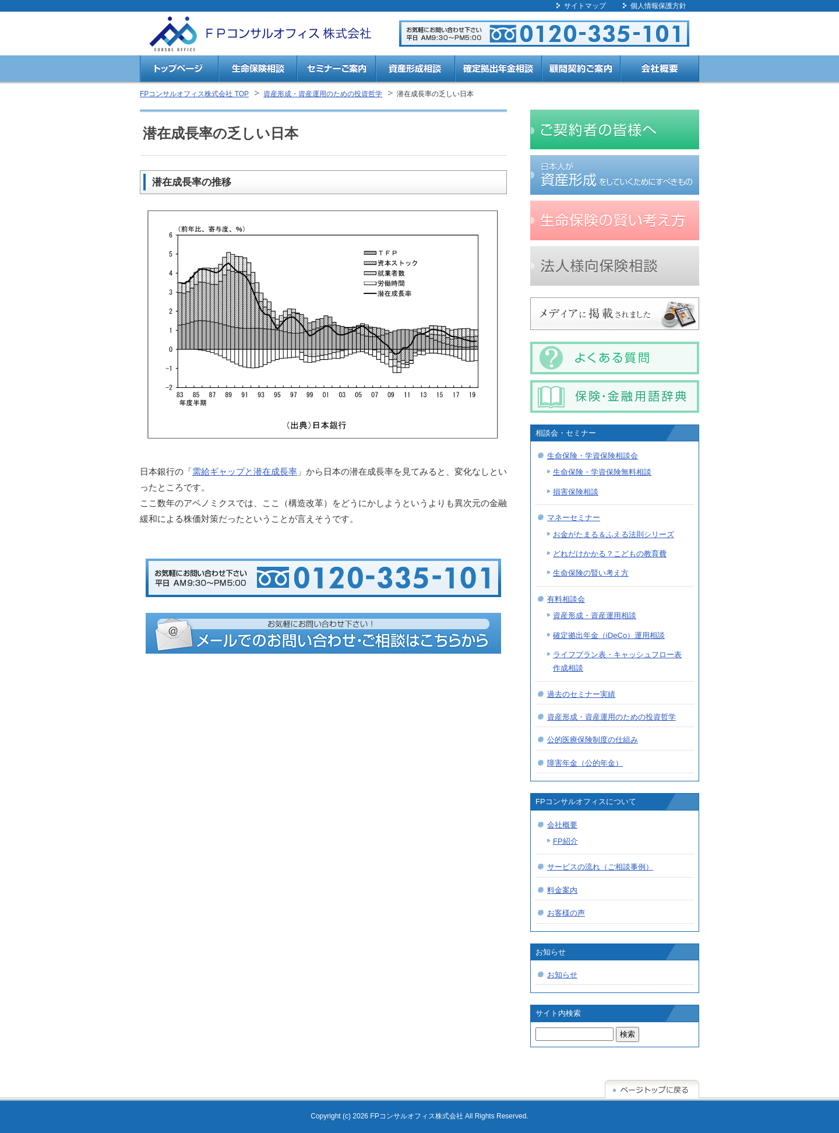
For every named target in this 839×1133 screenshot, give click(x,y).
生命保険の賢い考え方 (591, 573)
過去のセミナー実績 (581, 694)
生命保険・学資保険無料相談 (602, 472)
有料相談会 (566, 599)
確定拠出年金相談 (498, 70)
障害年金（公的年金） (585, 763)
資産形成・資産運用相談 (594, 615)
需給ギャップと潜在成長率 (244, 471)
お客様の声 (566, 912)
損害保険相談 (575, 491)
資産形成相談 (415, 70)
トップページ (179, 70)
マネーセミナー (573, 517)
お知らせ (562, 974)
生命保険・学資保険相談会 (592, 455)
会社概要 (660, 70)
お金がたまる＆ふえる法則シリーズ (613, 534)
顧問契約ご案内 (581, 70)
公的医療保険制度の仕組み (592, 739)
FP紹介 (565, 841)
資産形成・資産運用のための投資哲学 (322, 94)
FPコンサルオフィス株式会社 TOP (194, 94)
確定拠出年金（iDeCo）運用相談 (609, 635)
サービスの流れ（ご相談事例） (600, 866)
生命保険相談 (257, 70)
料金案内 (562, 890)
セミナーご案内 (336, 70)
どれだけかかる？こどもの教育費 (610, 553)
